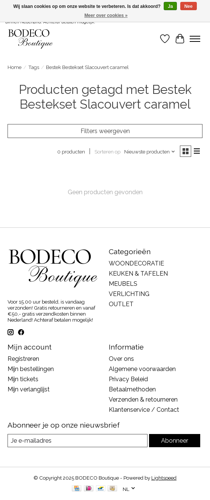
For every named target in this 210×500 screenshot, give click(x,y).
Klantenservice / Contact (144, 409)
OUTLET (121, 304)
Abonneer (174, 440)
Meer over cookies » (106, 15)
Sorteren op (107, 152)
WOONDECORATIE (136, 263)
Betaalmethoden (132, 389)
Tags (33, 67)
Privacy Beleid (128, 379)
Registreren (23, 358)
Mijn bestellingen (31, 369)
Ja (170, 6)
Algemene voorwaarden (142, 369)
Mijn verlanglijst (29, 389)
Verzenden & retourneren (143, 399)
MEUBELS (123, 283)
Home (14, 67)
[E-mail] (78, 440)
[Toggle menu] (194, 38)
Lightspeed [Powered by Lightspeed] (164, 478)
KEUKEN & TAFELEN (138, 273)
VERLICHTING (129, 294)
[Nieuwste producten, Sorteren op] (149, 152)
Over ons (121, 358)
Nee (188, 6)
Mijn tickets (23, 379)
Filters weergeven (105, 131)
